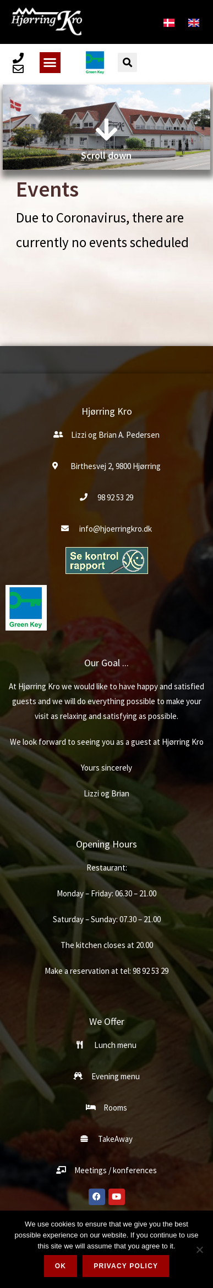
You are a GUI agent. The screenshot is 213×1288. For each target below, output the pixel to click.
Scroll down (106, 154)
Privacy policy (126, 1266)
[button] (50, 62)
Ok (60, 1266)
